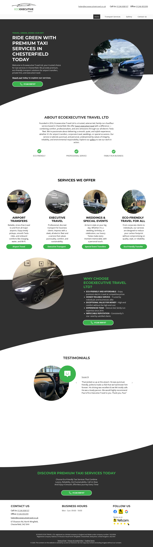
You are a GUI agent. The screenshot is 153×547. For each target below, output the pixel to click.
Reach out (17, 78)
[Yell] (121, 511)
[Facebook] (115, 511)
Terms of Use (62, 541)
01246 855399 (22, 514)
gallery (93, 139)
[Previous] (76, 382)
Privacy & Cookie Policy (75, 541)
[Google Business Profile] (126, 511)
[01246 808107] (27, 84)
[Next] (132, 382)
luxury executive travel (84, 126)
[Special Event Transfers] (96, 246)
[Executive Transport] (57, 246)
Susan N (85, 377)
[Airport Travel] (19, 246)
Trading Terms (90, 541)
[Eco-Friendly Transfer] (133, 246)
